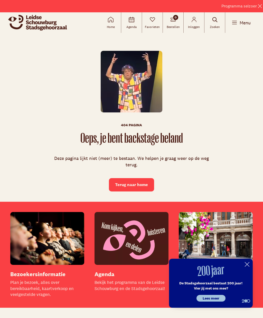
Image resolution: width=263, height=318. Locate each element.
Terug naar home (131, 184)
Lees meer (211, 298)
